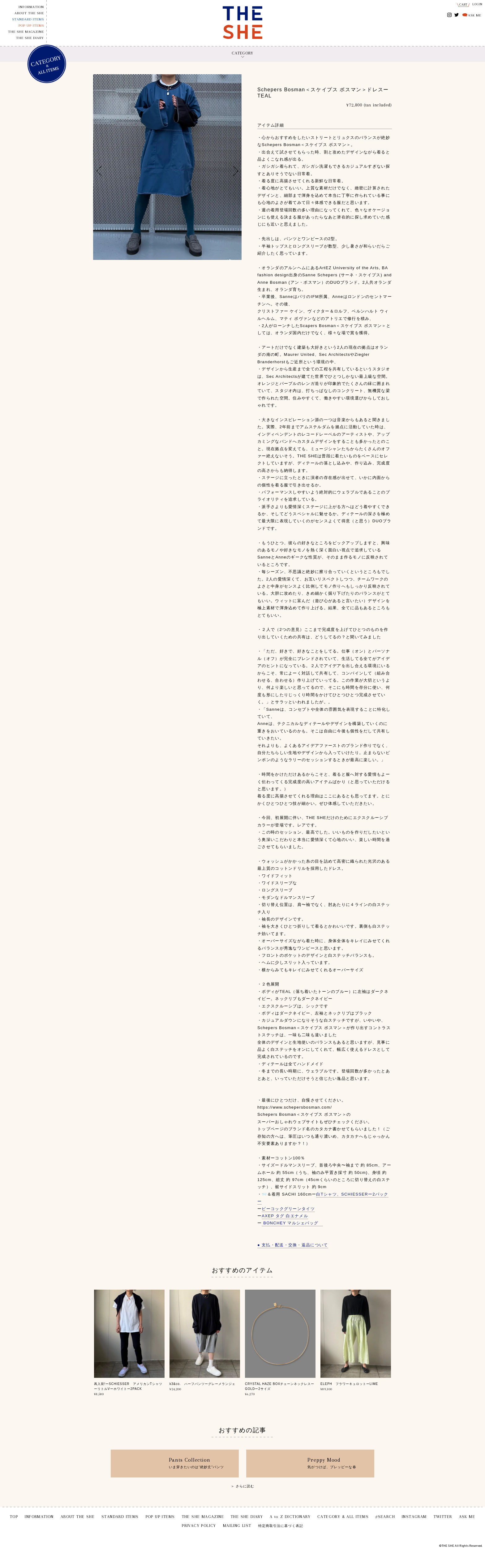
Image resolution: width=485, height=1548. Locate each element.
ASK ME (474, 15)
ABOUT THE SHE (29, 13)
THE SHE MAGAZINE (26, 32)
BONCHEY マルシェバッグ (292, 1223)
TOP (14, 1516)
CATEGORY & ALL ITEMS (343, 1516)
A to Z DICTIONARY (290, 1516)
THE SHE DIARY (30, 38)
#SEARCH (385, 1516)
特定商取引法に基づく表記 (280, 1526)
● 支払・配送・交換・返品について (292, 1245)
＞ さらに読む (243, 1486)
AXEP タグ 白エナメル (285, 1216)
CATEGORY (242, 53)
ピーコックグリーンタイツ (288, 1208)
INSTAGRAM (449, 15)
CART (463, 4)
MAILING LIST (237, 1525)
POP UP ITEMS (31, 26)
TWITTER (456, 14)
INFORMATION (31, 7)
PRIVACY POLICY (199, 1525)
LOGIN (477, 4)
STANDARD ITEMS (28, 19)
